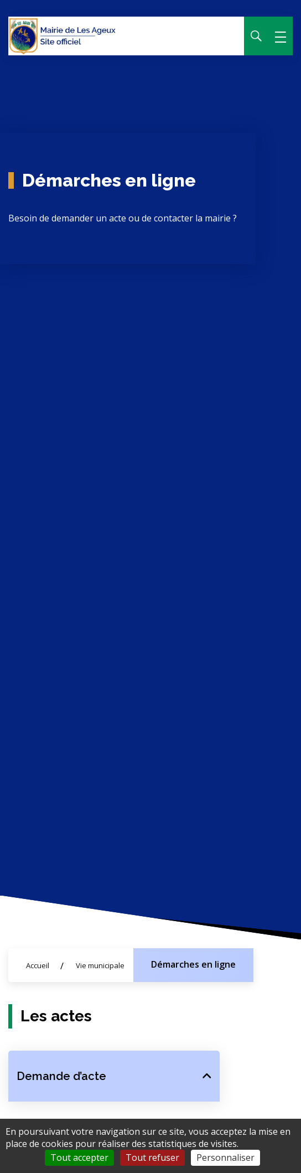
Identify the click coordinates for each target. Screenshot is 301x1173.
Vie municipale (100, 965)
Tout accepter (79, 1157)
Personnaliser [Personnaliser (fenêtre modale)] (225, 1157)
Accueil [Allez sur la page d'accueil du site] (37, 965)
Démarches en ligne (193, 964)
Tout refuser (152, 1157)
